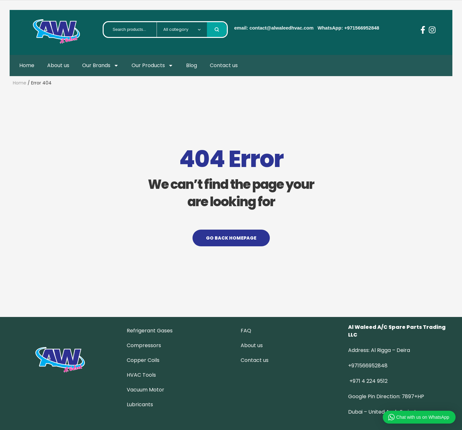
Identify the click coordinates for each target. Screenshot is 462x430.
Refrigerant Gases (150, 330)
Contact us (224, 65)
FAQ (246, 330)
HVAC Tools (141, 375)
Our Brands (100, 65)
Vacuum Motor (145, 389)
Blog (191, 65)
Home (26, 65)
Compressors (144, 345)
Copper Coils (143, 360)
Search (217, 29)
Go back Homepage (231, 238)
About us (58, 65)
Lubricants (140, 404)
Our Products (152, 65)
